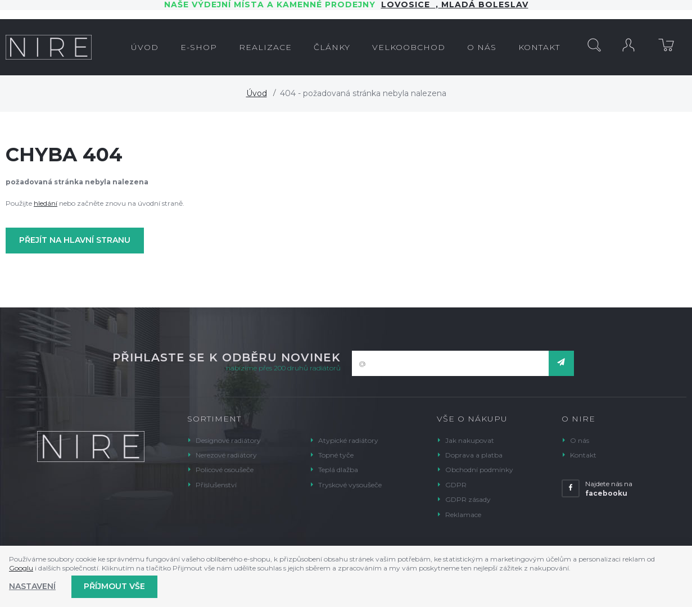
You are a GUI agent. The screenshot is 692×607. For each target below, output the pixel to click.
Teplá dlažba (338, 469)
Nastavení (32, 586)
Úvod (256, 93)
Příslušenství (216, 485)
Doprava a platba (474, 455)
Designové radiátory (228, 440)
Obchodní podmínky (479, 469)
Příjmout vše (114, 586)
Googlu (21, 568)
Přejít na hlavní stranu (74, 240)
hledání (45, 203)
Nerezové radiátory (226, 455)
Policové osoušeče (225, 469)
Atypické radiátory (348, 440)
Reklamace (463, 514)
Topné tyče (336, 455)
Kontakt (583, 455)
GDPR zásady (468, 499)
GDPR (456, 485)
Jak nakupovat (469, 440)
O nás (579, 440)
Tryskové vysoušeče (350, 485)
